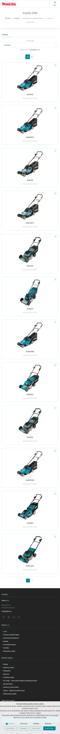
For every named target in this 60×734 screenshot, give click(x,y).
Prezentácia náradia (9, 645)
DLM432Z (30, 180)
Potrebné (11, 724)
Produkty (16, 18)
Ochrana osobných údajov (11, 635)
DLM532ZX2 (30, 566)
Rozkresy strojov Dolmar (11, 687)
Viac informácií (10, 728)
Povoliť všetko (49, 728)
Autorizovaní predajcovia (11, 638)
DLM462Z (30, 266)
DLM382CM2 (30, 480)
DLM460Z (30, 394)
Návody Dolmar (8, 684)
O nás (5, 631)
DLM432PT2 (30, 223)
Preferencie (23, 724)
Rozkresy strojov (8, 667)
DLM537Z (30, 309)
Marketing (48, 724)
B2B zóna (6, 674)
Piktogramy (6, 671)
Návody (5, 664)
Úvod (9, 18)
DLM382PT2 (30, 137)
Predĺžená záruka (8, 677)
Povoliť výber (36, 728)
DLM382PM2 (30, 352)
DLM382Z (30, 94)
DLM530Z (30, 437)
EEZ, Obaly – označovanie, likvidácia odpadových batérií (20, 681)
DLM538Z (30, 523)
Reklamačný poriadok (9, 694)
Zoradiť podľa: (30, 41)
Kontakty (6, 648)
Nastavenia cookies (9, 651)
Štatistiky (36, 724)
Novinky (5, 641)
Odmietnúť (24, 728)
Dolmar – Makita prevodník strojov (14, 691)
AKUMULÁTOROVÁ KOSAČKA (30, 98)
